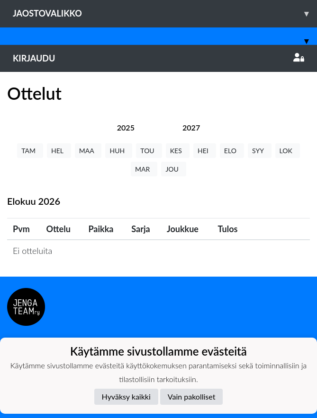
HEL (59, 151)
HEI (205, 151)
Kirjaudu (158, 58)
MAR (144, 169)
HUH (118, 151)
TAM (30, 151)
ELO (232, 151)
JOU (173, 169)
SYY (259, 151)
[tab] (125, 127)
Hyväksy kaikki (126, 396)
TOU (149, 151)
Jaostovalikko (165, 13)
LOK (288, 151)
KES (177, 151)
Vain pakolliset (192, 396)
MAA (88, 151)
